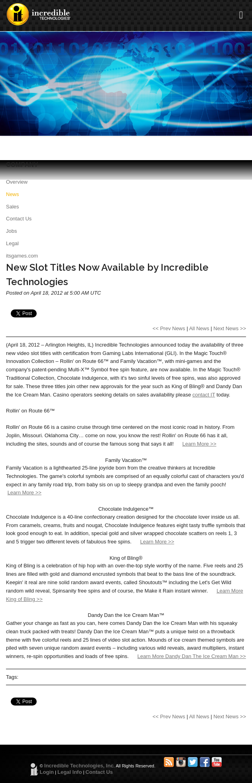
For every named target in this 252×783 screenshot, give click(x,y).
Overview (17, 182)
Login (47, 772)
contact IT (204, 395)
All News (199, 328)
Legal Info (69, 772)
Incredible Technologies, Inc (79, 766)
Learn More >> (199, 444)
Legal (12, 243)
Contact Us (19, 219)
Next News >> (229, 328)
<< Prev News (169, 328)
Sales (12, 207)
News (12, 194)
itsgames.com (22, 256)
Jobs (11, 231)
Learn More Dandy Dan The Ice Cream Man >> (192, 656)
